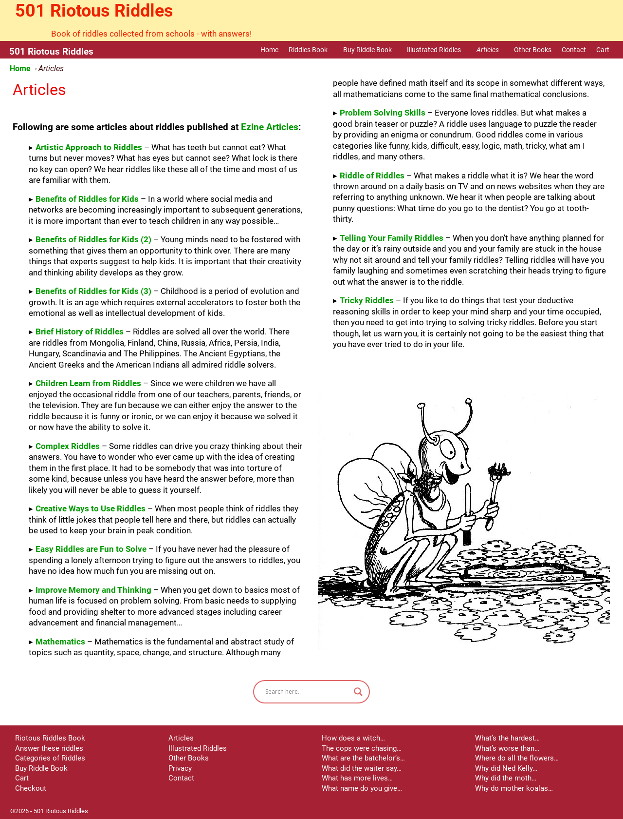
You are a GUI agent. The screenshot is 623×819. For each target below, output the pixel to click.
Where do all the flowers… (517, 758)
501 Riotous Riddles (94, 10)
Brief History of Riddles (80, 331)
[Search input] (307, 692)
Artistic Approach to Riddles (89, 147)
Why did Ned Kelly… (506, 768)
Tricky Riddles (367, 300)
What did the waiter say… (362, 768)
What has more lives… (357, 778)
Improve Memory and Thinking (93, 590)
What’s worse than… (507, 748)
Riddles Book (313, 49)
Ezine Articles (269, 127)
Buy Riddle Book (372, 49)
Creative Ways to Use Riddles (91, 508)
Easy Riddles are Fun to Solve (91, 549)
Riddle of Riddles (372, 175)
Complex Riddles (68, 446)
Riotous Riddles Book (50, 738)
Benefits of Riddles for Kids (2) (93, 239)
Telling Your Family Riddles (391, 238)
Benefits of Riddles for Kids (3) (93, 291)
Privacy (180, 768)
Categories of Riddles (50, 758)
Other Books (532, 50)
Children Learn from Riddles (88, 383)
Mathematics (60, 641)
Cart (602, 50)
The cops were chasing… (362, 748)
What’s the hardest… (507, 738)
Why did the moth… (505, 778)
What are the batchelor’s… (363, 758)
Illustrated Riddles (439, 49)
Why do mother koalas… (514, 788)
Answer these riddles (49, 748)
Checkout (30, 788)
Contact (574, 50)
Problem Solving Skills (382, 112)
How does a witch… (353, 738)
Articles (492, 49)
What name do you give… (362, 788)
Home (269, 50)
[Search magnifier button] (358, 692)
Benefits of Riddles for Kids (87, 199)
